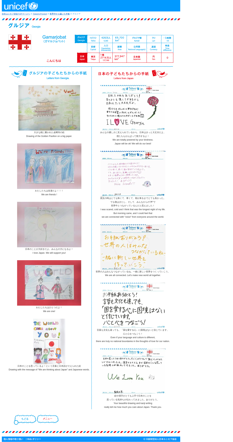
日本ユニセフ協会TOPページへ (16, 13)
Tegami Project (40, 13)
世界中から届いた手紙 (60, 13)
